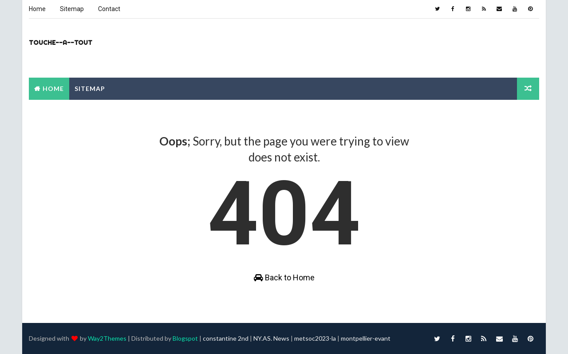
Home (37, 8)
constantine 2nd (225, 338)
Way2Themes (107, 338)
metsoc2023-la (315, 338)
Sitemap (72, 8)
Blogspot (185, 338)
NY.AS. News (271, 338)
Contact (109, 8)
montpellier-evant (365, 338)
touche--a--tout (60, 43)
